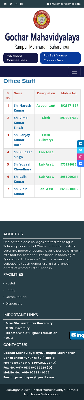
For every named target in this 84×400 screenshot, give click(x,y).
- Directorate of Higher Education (30, 333)
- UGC (8, 338)
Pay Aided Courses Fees (17, 58)
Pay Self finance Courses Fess (55, 57)
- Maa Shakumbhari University (28, 323)
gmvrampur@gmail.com (64, 3)
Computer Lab (17, 297)
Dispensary (14, 303)
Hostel (10, 283)
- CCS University (16, 328)
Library (10, 290)
